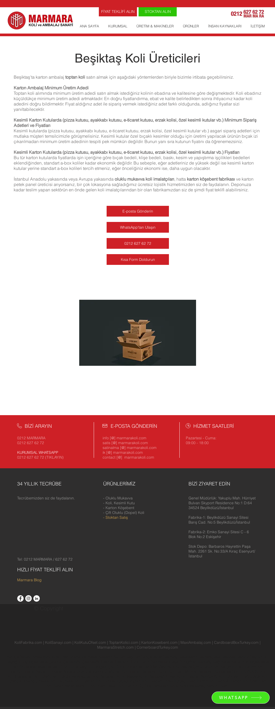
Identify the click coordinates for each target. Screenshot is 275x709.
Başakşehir (188, 657)
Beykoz (243, 657)
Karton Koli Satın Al (213, 681)
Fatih (145, 661)
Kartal (236, 661)
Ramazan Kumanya (214, 671)
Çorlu (197, 666)
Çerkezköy (72, 661)
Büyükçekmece (35, 661)
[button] (222, 503)
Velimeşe (89, 657)
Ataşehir (105, 657)
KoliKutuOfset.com (90, 642)
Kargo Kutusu (232, 666)
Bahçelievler (152, 657)
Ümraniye (134, 666)
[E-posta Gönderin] (138, 211)
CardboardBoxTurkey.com (236, 642)
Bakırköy (171, 657)
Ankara (69, 671)
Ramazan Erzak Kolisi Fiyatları (174, 676)
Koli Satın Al (129, 686)
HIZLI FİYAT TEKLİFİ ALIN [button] (45, 570)
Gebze (186, 666)
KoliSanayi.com (58, 642)
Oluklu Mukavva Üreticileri (99, 671)
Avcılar (119, 657)
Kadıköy (205, 661)
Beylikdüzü (259, 657)
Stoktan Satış (117, 517)
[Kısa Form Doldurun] (138, 259)
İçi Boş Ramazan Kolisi (159, 686)
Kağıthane (222, 661)
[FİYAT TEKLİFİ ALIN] (118, 11)
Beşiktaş (228, 657)
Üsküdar (151, 666)
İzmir (263, 671)
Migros (191, 671)
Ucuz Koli (211, 666)
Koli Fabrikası (61, 681)
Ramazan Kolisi (155, 671)
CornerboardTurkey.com (157, 647)
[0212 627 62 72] (138, 243)
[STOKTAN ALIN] (158, 11)
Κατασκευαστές (192, 686)
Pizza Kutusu (117, 681)
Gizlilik (237, 671)
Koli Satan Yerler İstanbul (67, 686)
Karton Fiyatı (216, 686)
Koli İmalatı (131, 671)
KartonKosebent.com (159, 642)
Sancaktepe (35, 666)
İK (256, 671)
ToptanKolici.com (123, 642)
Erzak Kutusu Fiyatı (179, 681)
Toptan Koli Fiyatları (145, 681)
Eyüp (136, 661)
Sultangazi (98, 666)
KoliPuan (176, 671)
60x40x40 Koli (213, 676)
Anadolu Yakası (36, 681)
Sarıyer (52, 666)
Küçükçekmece (255, 661)
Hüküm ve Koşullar (75, 676)
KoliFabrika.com (28, 642)
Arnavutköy (42, 657)
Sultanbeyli (79, 666)
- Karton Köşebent (118, 507)
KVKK (249, 671)
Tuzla (120, 666)
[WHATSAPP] (241, 698)
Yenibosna (72, 657)
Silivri (64, 666)
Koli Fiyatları (84, 681)
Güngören (188, 661)
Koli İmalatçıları (20, 676)
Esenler (107, 661)
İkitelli (57, 657)
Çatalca (56, 661)
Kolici (101, 681)
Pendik (18, 666)
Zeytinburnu (169, 666)
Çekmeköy (91, 661)
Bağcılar (133, 657)
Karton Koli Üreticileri (248, 681)
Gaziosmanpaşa (164, 661)
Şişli (112, 666)
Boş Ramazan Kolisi (109, 676)
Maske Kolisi (137, 676)
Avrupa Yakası (19, 657)
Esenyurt (123, 661)
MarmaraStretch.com (115, 647)
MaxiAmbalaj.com (196, 642)
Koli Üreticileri (46, 676)
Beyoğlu (13, 661)
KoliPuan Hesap (104, 686)
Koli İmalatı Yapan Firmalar (39, 671)
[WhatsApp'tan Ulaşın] (138, 227)
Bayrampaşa (209, 657)
